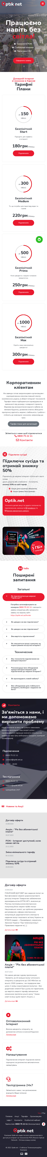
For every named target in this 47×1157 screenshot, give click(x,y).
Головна (9, 1116)
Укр (39, 1113)
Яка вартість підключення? (23, 636)
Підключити (23, 153)
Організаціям (35, 1116)
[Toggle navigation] (42, 3)
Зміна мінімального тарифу (20, 852)
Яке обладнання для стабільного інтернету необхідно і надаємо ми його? (26, 688)
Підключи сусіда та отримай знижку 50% (21, 862)
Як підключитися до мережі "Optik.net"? (23, 597)
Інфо (9, 1120)
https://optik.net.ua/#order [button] (21, 615)
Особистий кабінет (32, 1120)
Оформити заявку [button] (23, 60)
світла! (23, 36)
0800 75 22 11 (23, 436)
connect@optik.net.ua (14, 759)
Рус (43, 1113)
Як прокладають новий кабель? (25, 678)
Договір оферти (14, 820)
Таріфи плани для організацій (23, 424)
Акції (17, 1116)
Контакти (24, 439)
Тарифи (24, 1116)
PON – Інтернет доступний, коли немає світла (23, 842)
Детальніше (11, 930)
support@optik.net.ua (14, 785)
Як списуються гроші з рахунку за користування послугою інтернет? (26, 644)
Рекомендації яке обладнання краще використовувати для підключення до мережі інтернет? (26, 670)
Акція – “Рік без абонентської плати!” (22, 830)
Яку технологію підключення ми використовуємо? (25, 660)
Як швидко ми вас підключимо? (25, 622)
